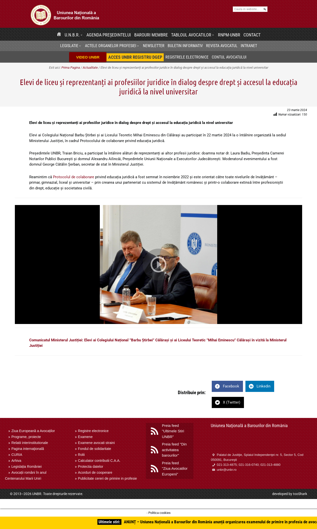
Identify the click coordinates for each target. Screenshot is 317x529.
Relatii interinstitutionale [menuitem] (29, 443)
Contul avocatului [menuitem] (229, 57)
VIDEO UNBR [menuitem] (87, 57)
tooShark (300, 494)
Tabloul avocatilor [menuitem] (191, 34)
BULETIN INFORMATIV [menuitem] (185, 45)
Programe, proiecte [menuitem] (26, 437)
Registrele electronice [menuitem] (187, 57)
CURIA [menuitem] (16, 455)
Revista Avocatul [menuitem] (222, 45)
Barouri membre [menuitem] (151, 34)
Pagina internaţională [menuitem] (27, 449)
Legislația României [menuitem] (26, 467)
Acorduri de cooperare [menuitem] (95, 472)
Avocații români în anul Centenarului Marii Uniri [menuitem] (25, 475)
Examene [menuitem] (85, 437)
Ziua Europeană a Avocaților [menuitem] (33, 431)
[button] (82, 34)
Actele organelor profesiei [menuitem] (110, 45)
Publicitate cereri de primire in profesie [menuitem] (107, 478)
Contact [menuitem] (252, 34)
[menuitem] (59, 34)
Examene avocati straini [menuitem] (96, 443)
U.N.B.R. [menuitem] (72, 34)
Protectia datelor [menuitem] (90, 467)
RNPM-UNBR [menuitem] (229, 34)
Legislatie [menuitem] (69, 45)
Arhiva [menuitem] (16, 461)
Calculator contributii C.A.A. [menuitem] (99, 461)
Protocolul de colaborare (73, 177)
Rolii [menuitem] (81, 455)
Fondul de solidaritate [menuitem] (94, 449)
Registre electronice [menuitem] (93, 431)
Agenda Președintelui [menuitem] (108, 34)
